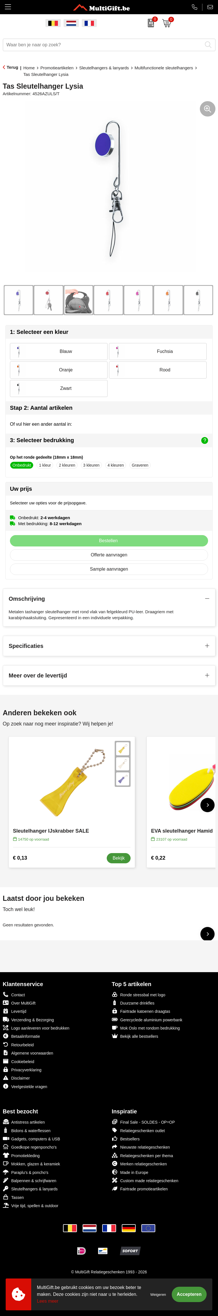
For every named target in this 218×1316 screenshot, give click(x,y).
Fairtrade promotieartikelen (140, 1188)
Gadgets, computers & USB (31, 1138)
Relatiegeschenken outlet (138, 1130)
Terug (12, 67)
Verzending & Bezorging (28, 1019)
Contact (14, 994)
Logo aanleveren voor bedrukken (36, 1027)
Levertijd (14, 1011)
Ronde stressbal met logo (138, 994)
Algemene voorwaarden (28, 1052)
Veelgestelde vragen (25, 1086)
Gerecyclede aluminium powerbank (147, 1019)
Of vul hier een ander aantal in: (41, 424)
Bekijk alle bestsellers (135, 1036)
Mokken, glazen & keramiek (31, 1163)
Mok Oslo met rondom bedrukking (146, 1027)
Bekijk (119, 858)
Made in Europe (130, 1172)
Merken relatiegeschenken (139, 1163)
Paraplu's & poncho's (26, 1172)
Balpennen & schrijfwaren (29, 1180)
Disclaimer (16, 1077)
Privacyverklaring (22, 1069)
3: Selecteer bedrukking (109, 440)
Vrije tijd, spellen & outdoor (30, 1205)
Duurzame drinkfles (133, 1002)
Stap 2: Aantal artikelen (41, 408)
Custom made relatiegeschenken (145, 1180)
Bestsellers (126, 1138)
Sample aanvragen (109, 569)
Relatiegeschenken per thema (142, 1155)
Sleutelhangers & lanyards (104, 67)
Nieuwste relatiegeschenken (141, 1146)
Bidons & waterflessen (27, 1130)
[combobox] (103, 45)
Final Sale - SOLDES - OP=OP (143, 1121)
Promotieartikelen (57, 67)
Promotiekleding (21, 1155)
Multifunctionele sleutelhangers (164, 67)
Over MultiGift (19, 1002)
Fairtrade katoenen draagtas (141, 1011)
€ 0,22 (158, 858)
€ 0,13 (20, 858)
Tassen (13, 1197)
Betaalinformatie (21, 1036)
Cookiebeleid (18, 1061)
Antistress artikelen (24, 1121)
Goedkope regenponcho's (30, 1146)
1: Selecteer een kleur (39, 332)
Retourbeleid (18, 1044)
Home (29, 67)
